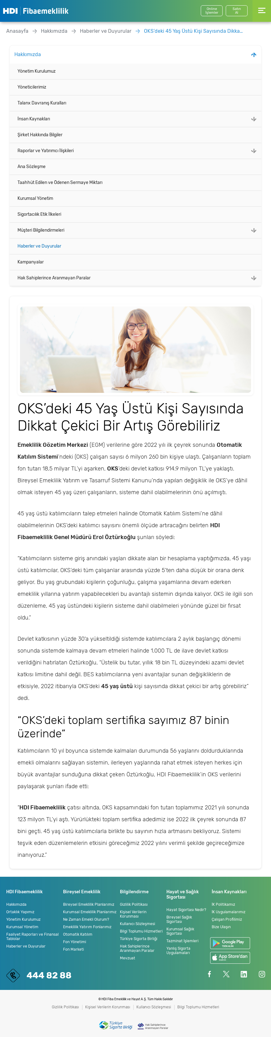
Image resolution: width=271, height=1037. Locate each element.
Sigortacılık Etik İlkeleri (39, 214)
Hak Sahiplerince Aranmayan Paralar (54, 278)
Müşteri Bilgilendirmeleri (40, 230)
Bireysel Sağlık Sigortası (179, 919)
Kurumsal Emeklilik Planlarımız (89, 912)
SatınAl (237, 11)
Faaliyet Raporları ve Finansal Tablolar (32, 936)
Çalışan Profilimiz (227, 919)
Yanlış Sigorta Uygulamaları (178, 950)
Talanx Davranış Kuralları (41, 103)
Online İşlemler (211, 11)
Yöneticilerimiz (31, 87)
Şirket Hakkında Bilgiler (39, 134)
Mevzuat (127, 958)
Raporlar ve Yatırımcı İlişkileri (45, 150)
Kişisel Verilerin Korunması (133, 914)
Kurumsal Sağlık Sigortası (180, 931)
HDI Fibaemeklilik (35, 11)
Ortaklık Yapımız (20, 912)
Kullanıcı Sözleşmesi (137, 924)
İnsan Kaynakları (33, 119)
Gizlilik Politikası (134, 904)
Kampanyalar (30, 262)
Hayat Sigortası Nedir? (186, 910)
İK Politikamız (223, 904)
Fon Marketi (73, 949)
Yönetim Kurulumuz (36, 71)
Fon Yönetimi (74, 942)
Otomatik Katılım (77, 934)
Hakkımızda (54, 31)
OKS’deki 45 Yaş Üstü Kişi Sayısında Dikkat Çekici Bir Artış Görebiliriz (194, 31)
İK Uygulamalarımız (228, 912)
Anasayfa (17, 31)
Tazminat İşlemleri (182, 941)
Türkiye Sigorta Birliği (138, 939)
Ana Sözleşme (31, 166)
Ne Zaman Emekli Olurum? (86, 919)
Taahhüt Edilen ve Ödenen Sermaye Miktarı (59, 182)
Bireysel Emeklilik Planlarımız (88, 904)
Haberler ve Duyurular (105, 31)
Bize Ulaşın (221, 927)
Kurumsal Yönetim (35, 198)
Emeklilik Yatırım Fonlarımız (87, 927)
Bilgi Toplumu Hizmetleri (141, 931)
